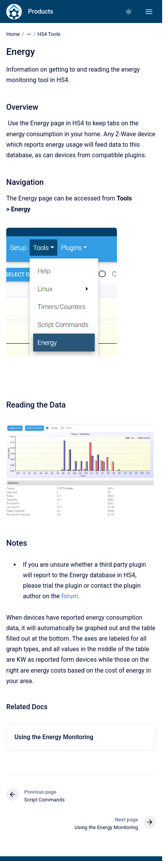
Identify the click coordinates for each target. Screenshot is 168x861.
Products (40, 11)
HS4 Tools (48, 34)
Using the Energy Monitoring (53, 737)
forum (69, 596)
